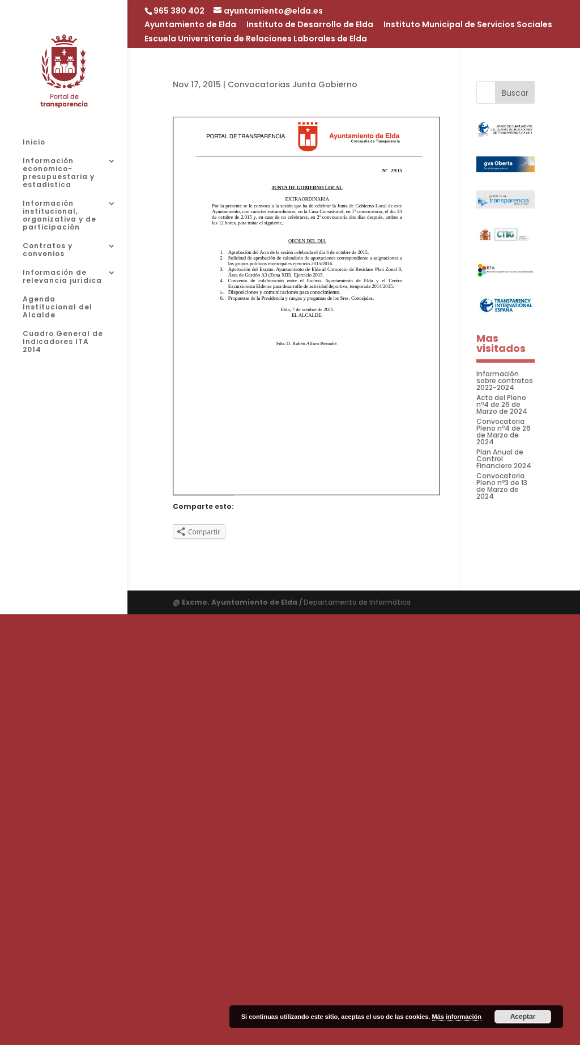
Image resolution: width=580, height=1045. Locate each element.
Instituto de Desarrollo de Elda (309, 25)
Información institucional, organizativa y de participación (59, 215)
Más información (456, 1016)
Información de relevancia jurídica (62, 277)
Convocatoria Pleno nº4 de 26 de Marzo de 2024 (503, 432)
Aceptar (523, 1017)
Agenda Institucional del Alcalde (57, 307)
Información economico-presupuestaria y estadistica (59, 173)
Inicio (34, 142)
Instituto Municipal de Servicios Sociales (467, 25)
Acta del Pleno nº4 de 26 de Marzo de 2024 (501, 404)
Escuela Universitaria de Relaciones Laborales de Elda (255, 39)
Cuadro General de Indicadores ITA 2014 (63, 342)
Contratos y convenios (47, 250)
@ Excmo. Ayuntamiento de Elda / (238, 602)
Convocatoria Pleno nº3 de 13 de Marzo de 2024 (501, 486)
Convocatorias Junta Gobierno (292, 84)
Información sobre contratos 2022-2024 (504, 380)
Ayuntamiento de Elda (190, 25)
